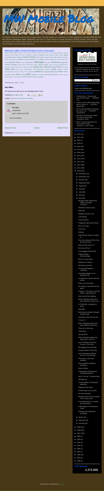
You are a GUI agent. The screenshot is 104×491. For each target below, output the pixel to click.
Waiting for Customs (85, 262)
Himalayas (26, 59)
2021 (79, 137)
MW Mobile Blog (48, 18)
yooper (41, 77)
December (82, 174)
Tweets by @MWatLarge (83, 88)
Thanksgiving (28, 69)
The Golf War (38, 69)
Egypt (66, 55)
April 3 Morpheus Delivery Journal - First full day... (87, 354)
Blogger (61, 484)
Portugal (55, 64)
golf (28, 74)
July (80, 189)
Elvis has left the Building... (87, 296)
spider (19, 77)
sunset (29, 77)
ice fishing (40, 74)
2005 (79, 439)
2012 (79, 165)
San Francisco (45, 67)
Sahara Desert (28, 67)
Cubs (56, 55)
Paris (50, 64)
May (80, 195)
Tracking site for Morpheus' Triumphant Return (87, 372)
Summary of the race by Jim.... (89, 317)
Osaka (40, 65)
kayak (46, 74)
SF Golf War (93, 64)
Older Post (62, 128)
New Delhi (25, 64)
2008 (79, 430)
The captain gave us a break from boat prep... (88, 402)
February (82, 420)
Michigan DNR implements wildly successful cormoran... (87, 202)
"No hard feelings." (84, 393)
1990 (79, 461)
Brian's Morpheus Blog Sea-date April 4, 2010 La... (88, 338)
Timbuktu (47, 69)
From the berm (83, 220)
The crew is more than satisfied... (86, 359)
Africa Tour (13, 53)
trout (33, 77)
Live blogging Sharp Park (87, 251)
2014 (79, 159)
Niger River (33, 64)
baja (46, 72)
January (82, 423)
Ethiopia (19, 57)
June (81, 192)
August (81, 186)
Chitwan (51, 55)
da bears (8, 74)
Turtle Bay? (82, 331)
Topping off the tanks (85, 387)
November (82, 177)
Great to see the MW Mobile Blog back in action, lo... (87, 103)
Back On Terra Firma (85, 259)
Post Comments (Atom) (23, 133)
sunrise (24, 77)
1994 (79, 458)
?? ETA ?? (81, 320)
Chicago (41, 55)
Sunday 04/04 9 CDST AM (87, 350)
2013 (79, 162)
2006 (79, 436)
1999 (79, 449)
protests (55, 74)
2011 (79, 168)
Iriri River (37, 59)
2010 (79, 171)
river (6, 77)
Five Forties (40, 57)
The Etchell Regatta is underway (86, 269)
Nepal (20, 64)
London (22, 62)
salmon (15, 77)
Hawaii (20, 59)
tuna (37, 77)
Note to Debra (83, 368)
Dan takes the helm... (85, 265)
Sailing (36, 67)
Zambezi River (24, 71)
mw (13, 107)
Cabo (16, 55)
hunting (33, 74)
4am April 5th (82, 334)
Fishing (32, 57)
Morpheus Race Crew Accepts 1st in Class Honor (88, 397)
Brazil (66, 53)
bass (56, 72)
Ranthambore (63, 64)
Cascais (35, 55)
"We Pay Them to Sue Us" (90, 71)
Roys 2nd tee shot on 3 (86, 245)
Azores (54, 53)
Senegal (65, 67)
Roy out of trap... (84, 226)
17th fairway (82, 217)
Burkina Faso (9, 55)
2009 (79, 427)
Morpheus (56, 62)
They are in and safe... (86, 328)
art (43, 72)
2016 (79, 152)
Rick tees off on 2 (84, 248)
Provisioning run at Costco (87, 390)
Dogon (61, 55)
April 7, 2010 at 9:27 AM (20, 113)
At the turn (81, 229)
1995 (79, 455)
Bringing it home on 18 (86, 214)
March (81, 417)
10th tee (81, 232)
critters (65, 72)
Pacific (46, 65)
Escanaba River (10, 57)
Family (25, 57)
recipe (66, 74)
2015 (79, 156)
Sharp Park (10, 69)
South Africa (19, 69)
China (46, 55)
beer (60, 71)
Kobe (58, 59)
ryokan (10, 77)
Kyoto (63, 59)
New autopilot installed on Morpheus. (87, 364)
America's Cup (47, 53)
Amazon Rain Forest (25, 53)
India (31, 59)
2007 (79, 433)
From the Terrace (56, 57)
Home (37, 128)
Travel (53, 69)
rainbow (60, 74)
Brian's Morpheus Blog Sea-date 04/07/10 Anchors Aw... (89, 300)
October (82, 180)
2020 (79, 140)
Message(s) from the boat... (87, 347)
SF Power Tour (18, 67)
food (18, 74)
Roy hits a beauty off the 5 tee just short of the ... (88, 241)
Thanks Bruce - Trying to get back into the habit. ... (86, 97)
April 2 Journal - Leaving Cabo (88, 376)
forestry (23, 74)
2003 (79, 442)
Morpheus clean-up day (86, 208)
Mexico (31, 62)
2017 (79, 149)
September (83, 183)
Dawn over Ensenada (85, 283)
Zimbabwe (31, 71)
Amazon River (36, 53)
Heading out (82, 379)
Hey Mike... (82, 309)
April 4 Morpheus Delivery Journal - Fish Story (87, 343)
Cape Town (21, 55)
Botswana (60, 53)
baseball (51, 72)
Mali (26, 62)
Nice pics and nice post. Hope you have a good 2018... (86, 116)
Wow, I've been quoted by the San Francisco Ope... (86, 123)
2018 (79, 146)
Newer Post (10, 128)
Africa (7, 53)
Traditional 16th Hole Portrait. (88, 223)
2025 (79, 134)
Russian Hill (8, 67)
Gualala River (13, 59)
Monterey (48, 62)
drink (13, 74)
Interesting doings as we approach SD (86, 274)
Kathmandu (53, 59)
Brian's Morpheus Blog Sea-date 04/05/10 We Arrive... (88, 324)
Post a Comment (15, 118)
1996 (79, 452)
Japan (42, 59)
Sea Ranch (57, 67)
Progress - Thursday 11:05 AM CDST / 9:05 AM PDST (89, 292)
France (47, 57)
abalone (38, 71)
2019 (79, 143)
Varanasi (16, 71)
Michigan (39, 62)
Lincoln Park (14, 62)
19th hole (81, 211)
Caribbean (28, 55)
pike (49, 74)
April (80, 198)
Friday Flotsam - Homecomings (84, 255)
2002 (79, 445)
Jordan (47, 59)
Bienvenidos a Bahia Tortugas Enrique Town (88, 313)
